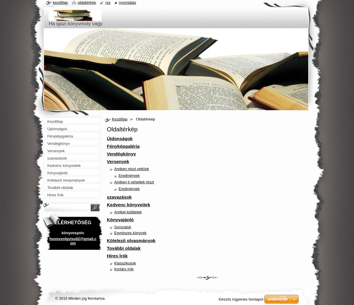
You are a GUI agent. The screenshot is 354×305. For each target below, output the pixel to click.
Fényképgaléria (123, 146)
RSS (107, 2)
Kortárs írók (124, 269)
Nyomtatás (127, 2)
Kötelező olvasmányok (131, 240)
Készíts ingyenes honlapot (241, 299)
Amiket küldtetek (128, 212)
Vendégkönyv (121, 153)
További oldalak (124, 248)
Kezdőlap (119, 119)
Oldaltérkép (87, 2)
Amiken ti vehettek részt (134, 182)
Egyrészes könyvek (130, 233)
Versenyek (118, 161)
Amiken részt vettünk (131, 169)
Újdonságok (120, 138)
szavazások (119, 197)
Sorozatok (122, 227)
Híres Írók (117, 255)
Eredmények (129, 175)
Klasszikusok (125, 263)
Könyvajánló (120, 219)
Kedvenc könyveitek (128, 204)
